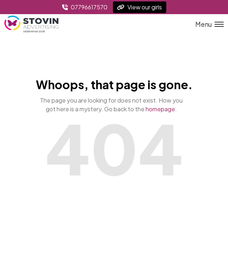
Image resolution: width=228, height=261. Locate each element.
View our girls (139, 7)
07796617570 (84, 7)
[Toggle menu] (207, 24)
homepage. (161, 109)
